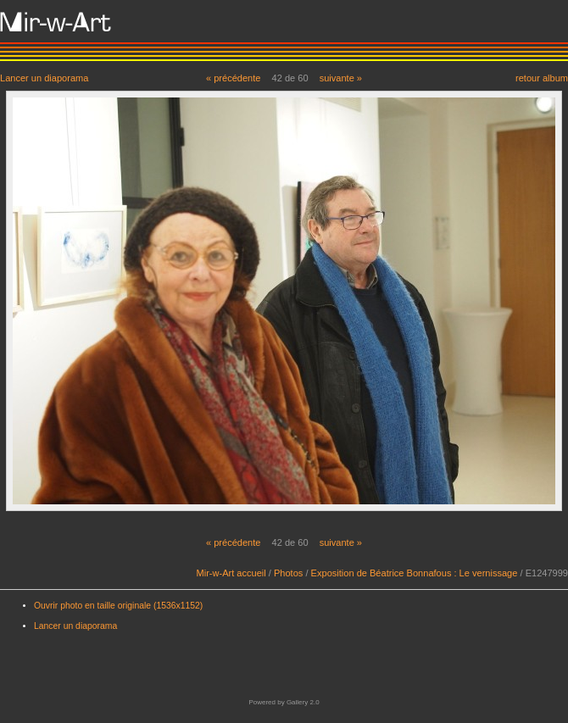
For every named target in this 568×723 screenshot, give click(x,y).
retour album (541, 77)
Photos (288, 573)
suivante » (341, 78)
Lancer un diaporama (44, 77)
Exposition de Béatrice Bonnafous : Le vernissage (414, 573)
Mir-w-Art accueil (231, 573)
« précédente (233, 78)
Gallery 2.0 (303, 702)
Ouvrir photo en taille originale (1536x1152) (118, 605)
